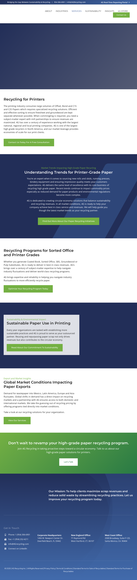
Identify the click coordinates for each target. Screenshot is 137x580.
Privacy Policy (49, 568)
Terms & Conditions (64, 568)
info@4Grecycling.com (18, 544)
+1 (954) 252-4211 (20, 539)
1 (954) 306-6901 (22, 534)
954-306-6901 (59, 2)
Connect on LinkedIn (17, 548)
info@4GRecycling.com (76, 2)
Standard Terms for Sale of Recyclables (89, 568)
